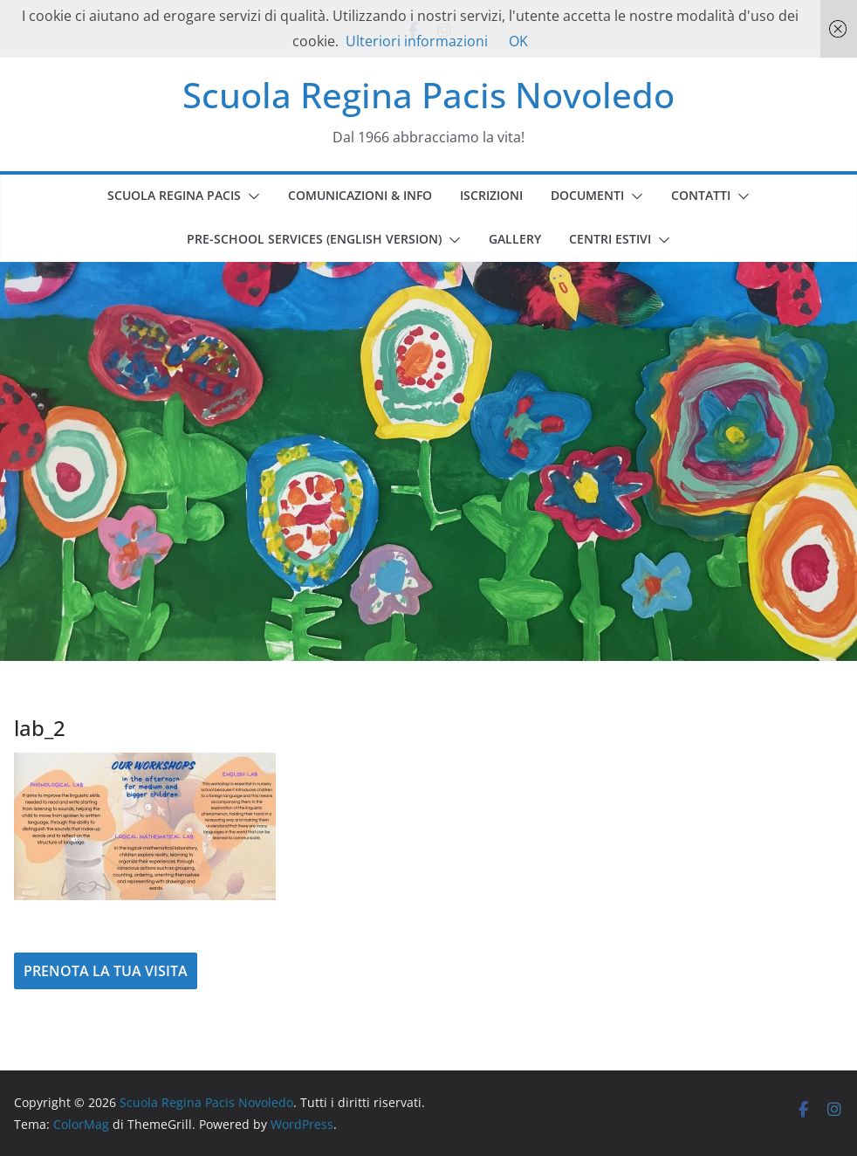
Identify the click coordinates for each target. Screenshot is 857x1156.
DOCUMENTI (587, 195)
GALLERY (515, 239)
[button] (250, 196)
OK (518, 41)
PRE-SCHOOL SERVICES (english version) (314, 239)
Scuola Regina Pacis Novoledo (428, 95)
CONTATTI (700, 195)
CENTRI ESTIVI (610, 239)
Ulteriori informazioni (417, 41)
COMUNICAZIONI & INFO (360, 195)
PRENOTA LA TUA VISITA (106, 971)
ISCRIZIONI (491, 195)
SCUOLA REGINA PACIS (174, 195)
